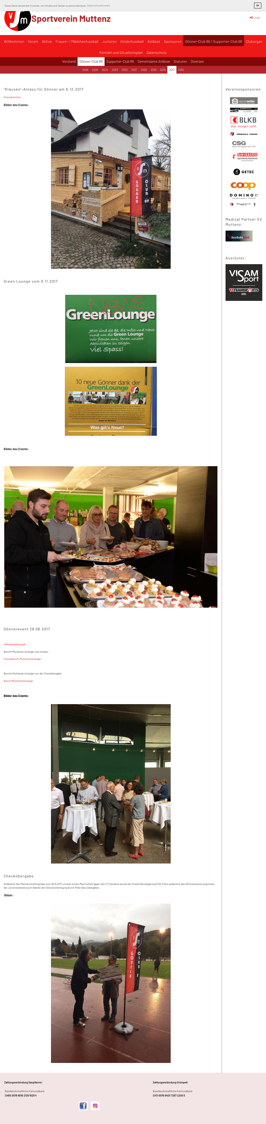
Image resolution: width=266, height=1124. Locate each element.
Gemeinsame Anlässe (154, 61)
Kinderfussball (132, 41)
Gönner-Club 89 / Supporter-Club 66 (213, 41)
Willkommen (14, 41)
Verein (33, 41)
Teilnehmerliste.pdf (15, 644)
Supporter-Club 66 (120, 61)
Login (254, 17)
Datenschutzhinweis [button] (98, 5)
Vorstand (69, 61)
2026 (85, 69)
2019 (153, 69)
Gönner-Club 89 (91, 61)
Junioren (109, 41)
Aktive (47, 41)
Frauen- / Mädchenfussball (77, 41)
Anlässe (153, 41)
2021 (134, 69)
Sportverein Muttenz (71, 18)
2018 (163, 69)
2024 (105, 69)
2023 (115, 69)
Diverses (197, 61)
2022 (125, 69)
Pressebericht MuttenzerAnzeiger (22, 658)
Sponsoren (172, 41)
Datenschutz (156, 52)
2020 (144, 69)
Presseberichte (12, 97)
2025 (95, 69)
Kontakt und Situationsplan (121, 52)
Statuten (180, 61)
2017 (172, 69)
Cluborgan (254, 41)
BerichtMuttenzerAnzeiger (18, 680)
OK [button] (257, 5)
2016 (181, 69)
